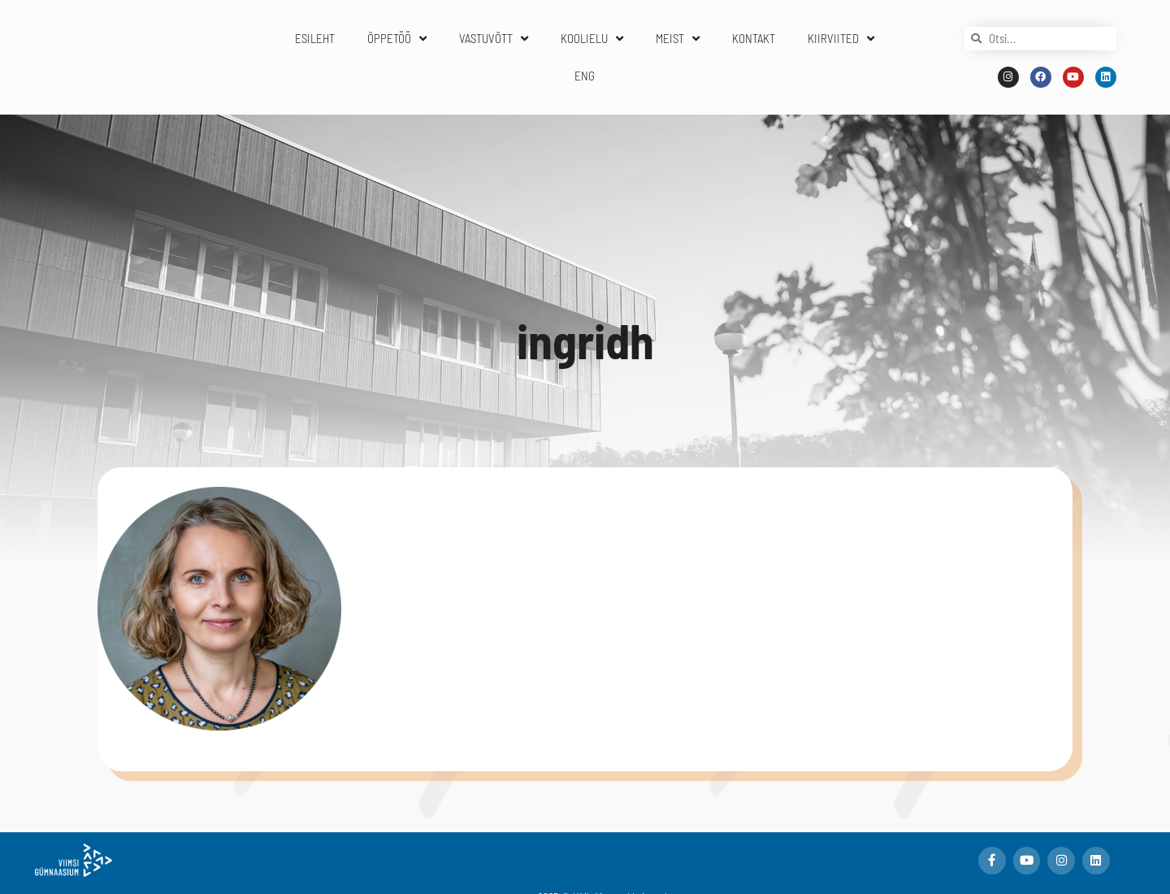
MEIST (678, 38)
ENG (584, 75)
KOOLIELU (592, 38)
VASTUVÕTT (493, 38)
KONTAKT (753, 38)
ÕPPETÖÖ (397, 38)
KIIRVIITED (841, 38)
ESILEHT (315, 38)
